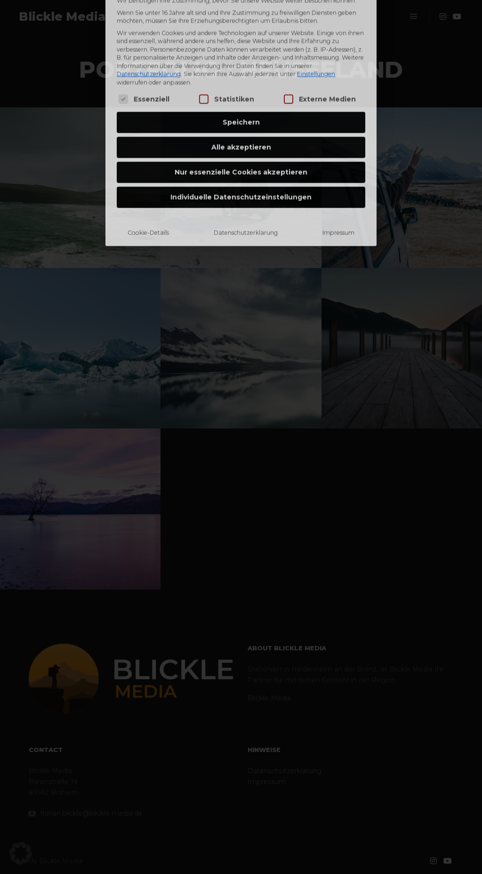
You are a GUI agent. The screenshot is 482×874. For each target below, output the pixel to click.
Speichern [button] (241, 49)
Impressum (338, 159)
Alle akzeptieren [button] (241, 74)
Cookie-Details (148, 159)
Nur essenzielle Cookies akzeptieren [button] (241, 99)
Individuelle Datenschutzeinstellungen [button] (241, 124)
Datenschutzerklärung (246, 159)
